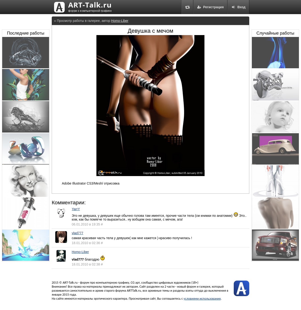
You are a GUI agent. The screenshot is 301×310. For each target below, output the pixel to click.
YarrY (76, 209)
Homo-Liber (119, 21)
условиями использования (202, 299)
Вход (238, 7)
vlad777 (77, 233)
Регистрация (210, 7)
